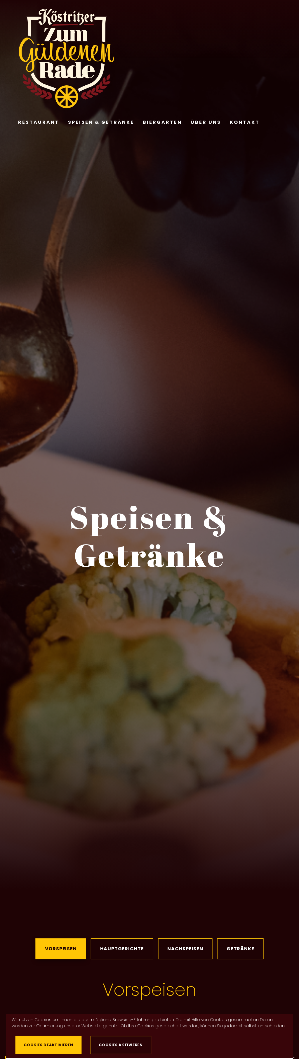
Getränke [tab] (240, 948)
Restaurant (38, 121)
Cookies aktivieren (121, 1044)
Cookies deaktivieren (48, 1044)
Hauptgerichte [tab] (122, 948)
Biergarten (162, 121)
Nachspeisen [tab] (185, 948)
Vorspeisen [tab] (61, 948)
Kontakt (245, 121)
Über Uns (206, 121)
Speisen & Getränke (101, 121)
